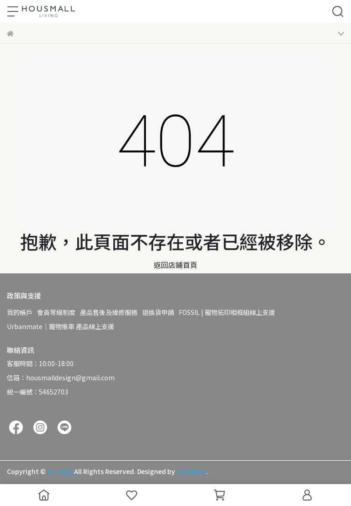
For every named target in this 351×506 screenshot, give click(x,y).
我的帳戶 (19, 312)
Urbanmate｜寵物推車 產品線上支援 (60, 326)
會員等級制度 (56, 312)
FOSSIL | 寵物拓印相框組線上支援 (227, 312)
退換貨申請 (158, 312)
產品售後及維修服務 (109, 312)
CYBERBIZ (191, 471)
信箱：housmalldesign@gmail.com (61, 377)
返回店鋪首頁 (175, 264)
